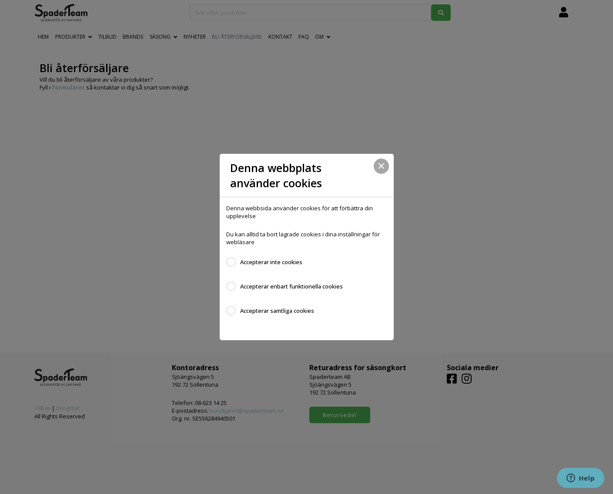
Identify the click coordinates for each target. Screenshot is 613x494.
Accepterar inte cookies (271, 262)
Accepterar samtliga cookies (277, 311)
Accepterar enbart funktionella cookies (291, 286)
